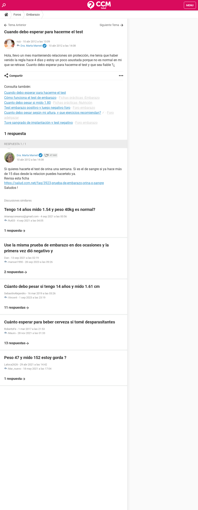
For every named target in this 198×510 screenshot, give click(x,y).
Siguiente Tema (109, 25)
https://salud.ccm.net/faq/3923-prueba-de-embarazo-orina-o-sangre (54, 183)
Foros (17, 14)
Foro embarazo (84, 108)
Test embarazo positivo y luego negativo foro (37, 108)
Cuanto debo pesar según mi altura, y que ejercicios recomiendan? (52, 113)
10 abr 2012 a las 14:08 (62, 45)
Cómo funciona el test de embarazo (30, 98)
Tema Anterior (17, 25)
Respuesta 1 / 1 (15, 144)
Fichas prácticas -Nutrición (72, 103)
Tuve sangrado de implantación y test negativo (38, 123)
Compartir (16, 75)
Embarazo (33, 14)
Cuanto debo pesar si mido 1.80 (27, 103)
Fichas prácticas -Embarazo (79, 98)
